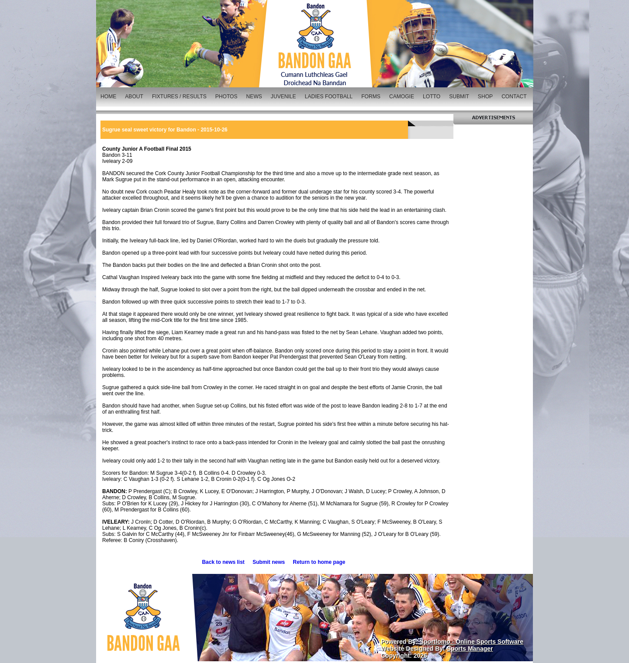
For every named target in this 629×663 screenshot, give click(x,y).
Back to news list (223, 562)
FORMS (370, 96)
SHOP (485, 96)
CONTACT (514, 96)
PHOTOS (226, 96)
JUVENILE (283, 96)
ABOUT (134, 96)
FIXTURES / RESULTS (179, 96)
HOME (108, 96)
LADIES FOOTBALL (329, 96)
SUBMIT (459, 96)
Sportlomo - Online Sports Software (471, 641)
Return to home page (319, 562)
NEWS (254, 96)
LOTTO (431, 96)
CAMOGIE (401, 96)
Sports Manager (470, 648)
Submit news (268, 562)
